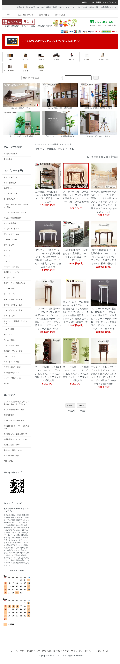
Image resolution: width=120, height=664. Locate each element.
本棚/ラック (8, 188)
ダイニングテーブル (11, 234)
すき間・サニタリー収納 (13, 305)
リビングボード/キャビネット (15, 212)
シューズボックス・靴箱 (13, 310)
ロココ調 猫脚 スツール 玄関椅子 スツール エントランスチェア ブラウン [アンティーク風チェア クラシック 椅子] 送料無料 (104, 257)
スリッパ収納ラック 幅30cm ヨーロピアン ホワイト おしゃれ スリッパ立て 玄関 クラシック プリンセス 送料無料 (76, 374)
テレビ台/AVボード (11, 199)
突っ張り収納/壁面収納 (12, 218)
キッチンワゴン (10, 278)
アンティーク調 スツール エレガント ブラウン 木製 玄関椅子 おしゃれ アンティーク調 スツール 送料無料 (76, 198)
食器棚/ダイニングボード (13, 272)
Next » (81, 405)
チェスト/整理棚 (10, 223)
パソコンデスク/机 (11, 194)
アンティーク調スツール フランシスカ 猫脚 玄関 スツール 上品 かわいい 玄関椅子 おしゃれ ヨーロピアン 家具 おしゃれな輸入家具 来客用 (48, 258)
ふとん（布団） (10, 340)
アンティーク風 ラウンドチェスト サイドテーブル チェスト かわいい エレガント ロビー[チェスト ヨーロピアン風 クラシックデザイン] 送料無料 (104, 375)
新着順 (114, 157)
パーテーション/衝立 (11, 267)
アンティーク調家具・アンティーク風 (57, 144)
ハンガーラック (10, 289)
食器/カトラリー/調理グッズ (14, 283)
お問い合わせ (42, 15)
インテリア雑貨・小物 (12, 378)
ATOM (11, 461)
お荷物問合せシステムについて (15, 439)
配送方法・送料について (13, 450)
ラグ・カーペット (10, 294)
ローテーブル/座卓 (11, 240)
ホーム (7, 15)
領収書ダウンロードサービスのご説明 (16, 427)
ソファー (7, 261)
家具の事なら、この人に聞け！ (15, 434)
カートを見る (58, 15)
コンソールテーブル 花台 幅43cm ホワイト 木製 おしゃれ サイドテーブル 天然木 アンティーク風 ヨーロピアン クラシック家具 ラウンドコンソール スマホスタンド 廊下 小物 (104, 318)
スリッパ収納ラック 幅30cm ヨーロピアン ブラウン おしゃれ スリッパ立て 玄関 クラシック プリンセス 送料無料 (48, 374)
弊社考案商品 (9, 415)
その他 (6, 384)
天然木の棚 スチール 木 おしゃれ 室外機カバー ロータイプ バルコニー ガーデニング (76, 255)
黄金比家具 (8, 159)
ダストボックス (10, 316)
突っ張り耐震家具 (10, 154)
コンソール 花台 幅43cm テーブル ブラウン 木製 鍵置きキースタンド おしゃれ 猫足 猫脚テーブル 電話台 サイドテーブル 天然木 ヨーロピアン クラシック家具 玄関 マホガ (48, 318)
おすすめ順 (92, 157)
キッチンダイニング (11, 177)
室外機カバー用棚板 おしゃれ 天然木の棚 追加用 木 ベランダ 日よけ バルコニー (48, 197)
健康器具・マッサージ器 (13, 351)
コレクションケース (11, 229)
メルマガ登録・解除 (11, 456)
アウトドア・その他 (11, 362)
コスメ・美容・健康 (11, 345)
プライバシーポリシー (82, 651)
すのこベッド (9, 335)
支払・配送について (23, 15)
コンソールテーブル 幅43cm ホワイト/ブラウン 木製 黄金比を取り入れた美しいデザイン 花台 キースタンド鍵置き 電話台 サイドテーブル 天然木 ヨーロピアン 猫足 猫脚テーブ (76, 312)
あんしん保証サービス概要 (14, 410)
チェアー (7, 250)
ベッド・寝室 (9, 329)
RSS (5, 461)
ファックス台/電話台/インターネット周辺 (16, 205)
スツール (7, 256)
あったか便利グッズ (11, 373)
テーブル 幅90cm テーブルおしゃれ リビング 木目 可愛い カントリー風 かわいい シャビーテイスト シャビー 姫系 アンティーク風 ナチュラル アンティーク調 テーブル (104, 202)
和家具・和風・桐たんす (13, 299)
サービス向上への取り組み (14, 420)
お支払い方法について (12, 445)
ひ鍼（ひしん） (10, 356)
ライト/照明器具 (10, 183)
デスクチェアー (10, 245)
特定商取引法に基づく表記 (55, 651)
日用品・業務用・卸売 (12, 367)
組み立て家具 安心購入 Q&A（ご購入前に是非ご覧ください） (16, 403)
